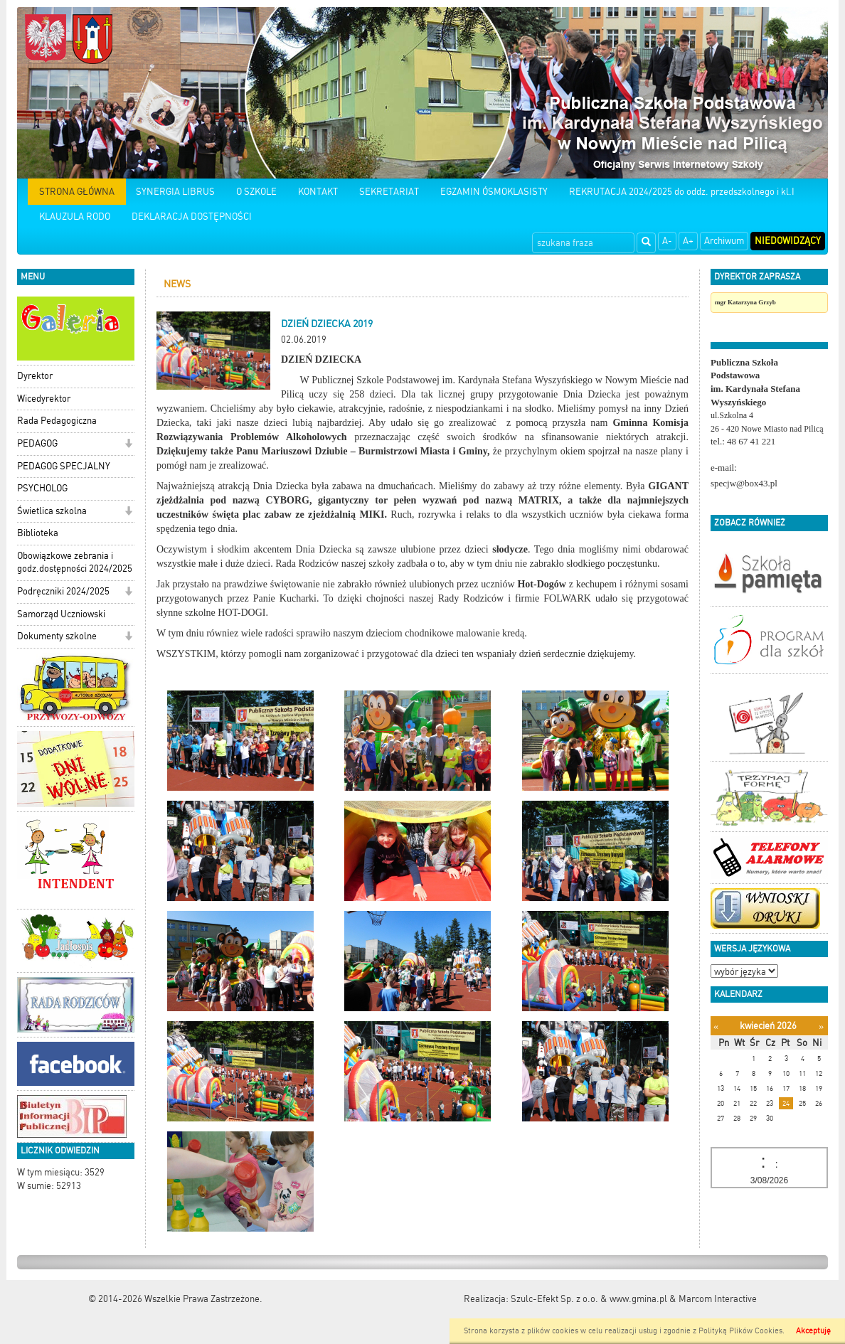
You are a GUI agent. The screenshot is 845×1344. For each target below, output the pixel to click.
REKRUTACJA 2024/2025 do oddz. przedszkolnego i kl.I (681, 191)
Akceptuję (813, 1330)
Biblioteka (37, 533)
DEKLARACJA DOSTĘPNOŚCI (192, 216)
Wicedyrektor (43, 398)
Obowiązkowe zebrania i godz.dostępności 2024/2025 (74, 562)
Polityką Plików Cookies (740, 1330)
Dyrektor (35, 375)
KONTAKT (318, 191)
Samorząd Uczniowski (61, 614)
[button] (128, 445)
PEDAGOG (37, 443)
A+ (688, 240)
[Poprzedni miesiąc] (715, 1026)
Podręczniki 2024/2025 (63, 591)
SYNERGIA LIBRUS (175, 191)
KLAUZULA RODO (74, 216)
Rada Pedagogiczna (57, 420)
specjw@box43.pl (744, 483)
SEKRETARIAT (389, 191)
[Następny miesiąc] (821, 1026)
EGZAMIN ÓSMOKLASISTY (494, 191)
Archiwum (724, 240)
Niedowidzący (788, 240)
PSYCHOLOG (42, 488)
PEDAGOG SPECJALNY (63, 466)
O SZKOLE (256, 191)
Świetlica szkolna (52, 511)
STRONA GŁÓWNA (77, 191)
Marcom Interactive (718, 1299)
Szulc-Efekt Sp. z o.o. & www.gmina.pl (589, 1299)
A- (667, 240)
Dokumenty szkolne (57, 636)
